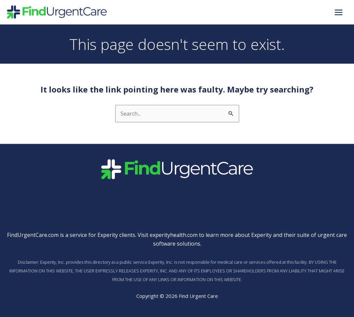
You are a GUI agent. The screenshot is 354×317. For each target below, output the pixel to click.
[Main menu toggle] (338, 12)
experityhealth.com (174, 235)
